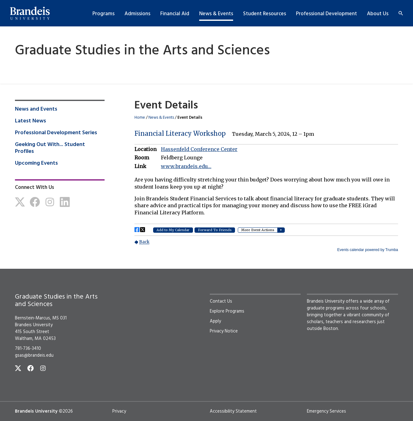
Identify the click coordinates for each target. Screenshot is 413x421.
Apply (215, 321)
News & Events (216, 14)
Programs (103, 14)
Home (139, 117)
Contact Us (221, 301)
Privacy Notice (224, 331)
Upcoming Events (36, 163)
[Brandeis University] (30, 13)
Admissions (137, 14)
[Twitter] (20, 202)
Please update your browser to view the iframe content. (266, 187)
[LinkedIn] (65, 202)
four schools (373, 308)
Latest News (30, 121)
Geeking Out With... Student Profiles (50, 148)
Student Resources (264, 14)
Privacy (119, 411)
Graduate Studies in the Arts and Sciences (142, 51)
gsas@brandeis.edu (34, 355)
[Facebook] (35, 202)
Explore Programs (227, 311)
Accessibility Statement (233, 411)
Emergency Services (326, 411)
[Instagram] (50, 202)
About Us (377, 14)
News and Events (36, 109)
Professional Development (326, 14)
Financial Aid (174, 14)
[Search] (400, 13)
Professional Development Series (56, 133)
